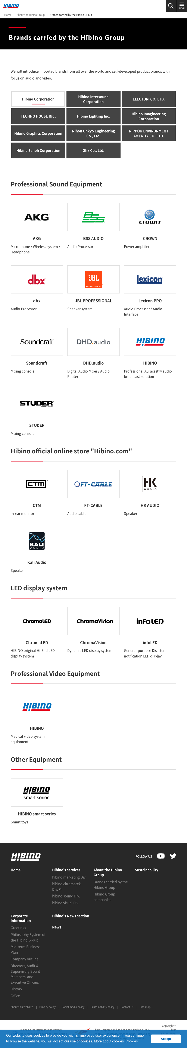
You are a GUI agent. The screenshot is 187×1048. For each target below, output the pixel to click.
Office (15, 995)
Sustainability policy (102, 1007)
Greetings (18, 927)
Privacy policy (47, 1007)
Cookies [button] (131, 1041)
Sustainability (146, 869)
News (56, 926)
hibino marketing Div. (69, 877)
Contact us (127, 1007)
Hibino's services (66, 869)
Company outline (24, 958)
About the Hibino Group (31, 15)
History (16, 988)
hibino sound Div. (66, 895)
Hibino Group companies (104, 896)
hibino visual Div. (65, 902)
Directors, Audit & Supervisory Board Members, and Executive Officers (25, 974)
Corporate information (21, 918)
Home (8, 15)
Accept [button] (166, 1039)
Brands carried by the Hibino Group (71, 15)
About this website (22, 1007)
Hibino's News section (70, 915)
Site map (145, 1007)
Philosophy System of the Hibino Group (28, 937)
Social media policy (73, 1007)
